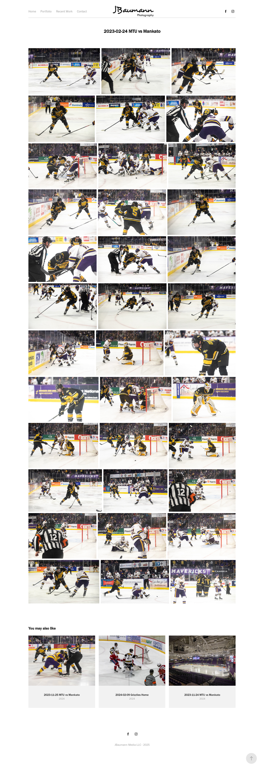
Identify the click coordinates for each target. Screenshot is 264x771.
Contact (82, 11)
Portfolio (46, 11)
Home (32, 11)
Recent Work (64, 11)
